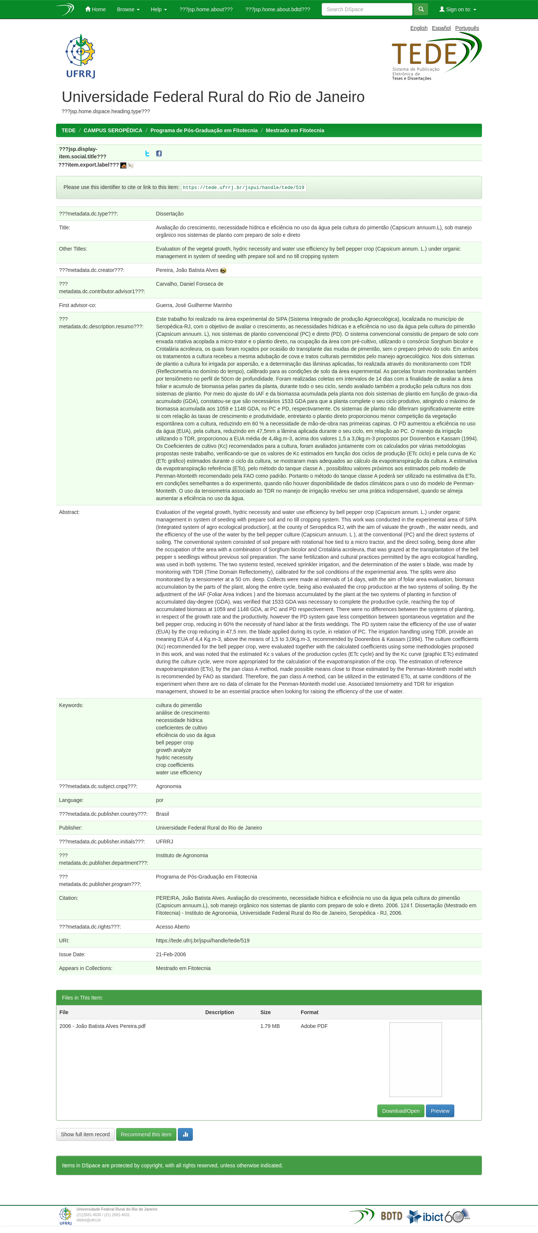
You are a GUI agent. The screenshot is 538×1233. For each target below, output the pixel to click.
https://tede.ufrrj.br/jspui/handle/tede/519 (203, 941)
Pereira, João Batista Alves (187, 270)
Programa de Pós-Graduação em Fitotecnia (204, 130)
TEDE (68, 130)
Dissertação (170, 214)
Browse (128, 9)
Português (467, 28)
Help (159, 9)
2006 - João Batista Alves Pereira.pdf (102, 1026)
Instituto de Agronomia (182, 855)
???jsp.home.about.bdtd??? (277, 9)
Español (441, 28)
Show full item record (85, 1134)
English (419, 28)
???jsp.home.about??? (205, 9)
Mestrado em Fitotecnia (295, 130)
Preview (440, 1111)
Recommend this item (146, 1134)
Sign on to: (457, 9)
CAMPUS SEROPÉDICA (113, 130)
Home (95, 9)
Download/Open (401, 1111)
